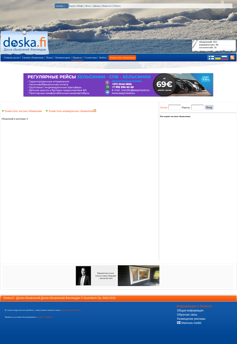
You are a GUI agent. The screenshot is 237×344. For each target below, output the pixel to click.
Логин (163, 107)
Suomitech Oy (92, 298)
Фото (88, 5)
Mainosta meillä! (189, 323)
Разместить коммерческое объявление (69, 111)
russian (60, 5)
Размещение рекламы (191, 318)
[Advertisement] (174, 187)
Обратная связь (187, 314)
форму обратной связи (71, 310)
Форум (72, 5)
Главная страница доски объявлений (25, 41)
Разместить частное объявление (22, 111)
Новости (107, 5)
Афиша (96, 5)
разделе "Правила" (45, 317)
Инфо (80, 5)
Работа (117, 5)
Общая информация (190, 310)
